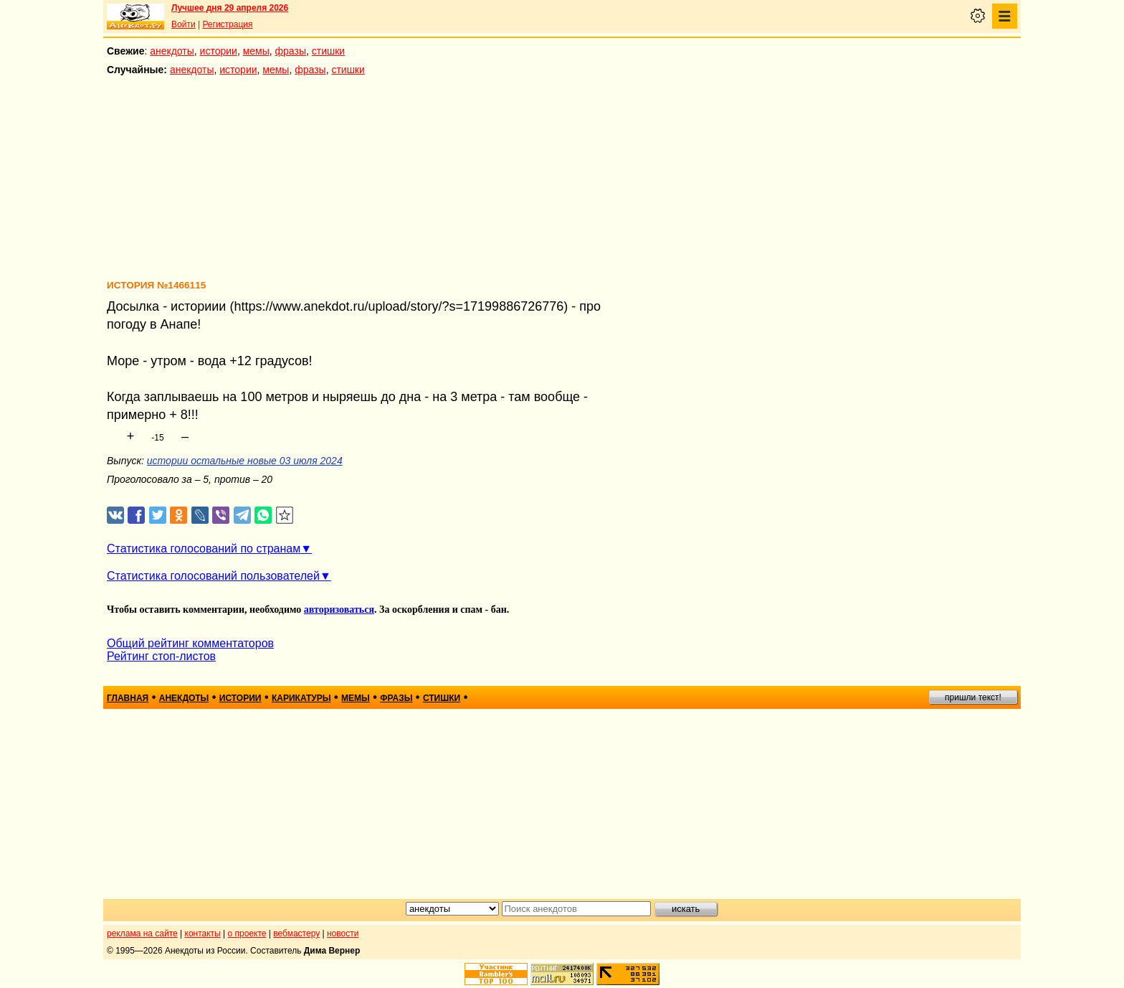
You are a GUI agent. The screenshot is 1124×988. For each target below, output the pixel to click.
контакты (203, 933)
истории (218, 51)
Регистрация (227, 24)
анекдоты (172, 51)
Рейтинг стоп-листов (161, 656)
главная (127, 698)
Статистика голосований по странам (203, 548)
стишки (328, 51)
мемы (256, 51)
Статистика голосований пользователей (213, 576)
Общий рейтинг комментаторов (190, 643)
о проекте (247, 933)
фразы (290, 51)
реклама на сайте (142, 933)
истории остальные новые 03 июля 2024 (245, 460)
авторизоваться (339, 609)
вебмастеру (296, 933)
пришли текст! (973, 697)
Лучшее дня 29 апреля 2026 (229, 8)
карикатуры (301, 698)
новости (342, 933)
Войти (183, 24)
